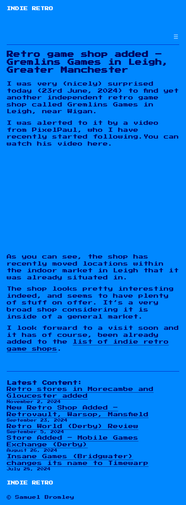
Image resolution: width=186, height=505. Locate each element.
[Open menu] (175, 36)
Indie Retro (30, 8)
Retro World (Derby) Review (72, 426)
